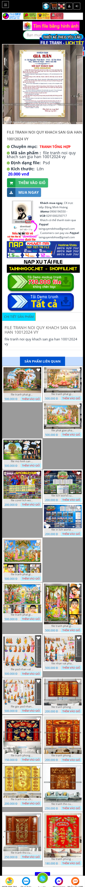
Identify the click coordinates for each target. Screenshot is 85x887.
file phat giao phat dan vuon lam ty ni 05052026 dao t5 (62, 430)
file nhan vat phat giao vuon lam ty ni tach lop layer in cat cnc (62, 663)
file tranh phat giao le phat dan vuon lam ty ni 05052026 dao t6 (62, 394)
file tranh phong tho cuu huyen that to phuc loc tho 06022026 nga (22, 755)
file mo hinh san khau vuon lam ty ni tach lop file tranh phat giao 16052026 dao (22, 461)
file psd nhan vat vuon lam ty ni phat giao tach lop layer (22, 669)
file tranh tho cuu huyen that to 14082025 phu (22, 852)
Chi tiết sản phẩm (19, 316)
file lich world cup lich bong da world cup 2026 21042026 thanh (62, 495)
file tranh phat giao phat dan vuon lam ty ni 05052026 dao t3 (22, 574)
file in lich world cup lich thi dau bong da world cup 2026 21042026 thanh (62, 529)
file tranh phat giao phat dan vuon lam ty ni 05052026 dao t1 (22, 614)
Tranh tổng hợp (55, 146)
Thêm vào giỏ (26, 182)
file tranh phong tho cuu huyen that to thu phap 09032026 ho (62, 707)
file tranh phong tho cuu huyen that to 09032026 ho (62, 755)
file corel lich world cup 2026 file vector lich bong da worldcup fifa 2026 (22, 500)
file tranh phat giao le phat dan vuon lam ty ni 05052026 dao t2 (62, 626)
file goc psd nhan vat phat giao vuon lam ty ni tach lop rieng (22, 706)
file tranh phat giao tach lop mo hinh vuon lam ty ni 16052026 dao (22, 394)
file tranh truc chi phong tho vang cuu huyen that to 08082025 (22, 799)
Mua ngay (23, 192)
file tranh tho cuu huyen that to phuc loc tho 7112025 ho (62, 804)
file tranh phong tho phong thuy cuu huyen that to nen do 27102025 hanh (62, 859)
